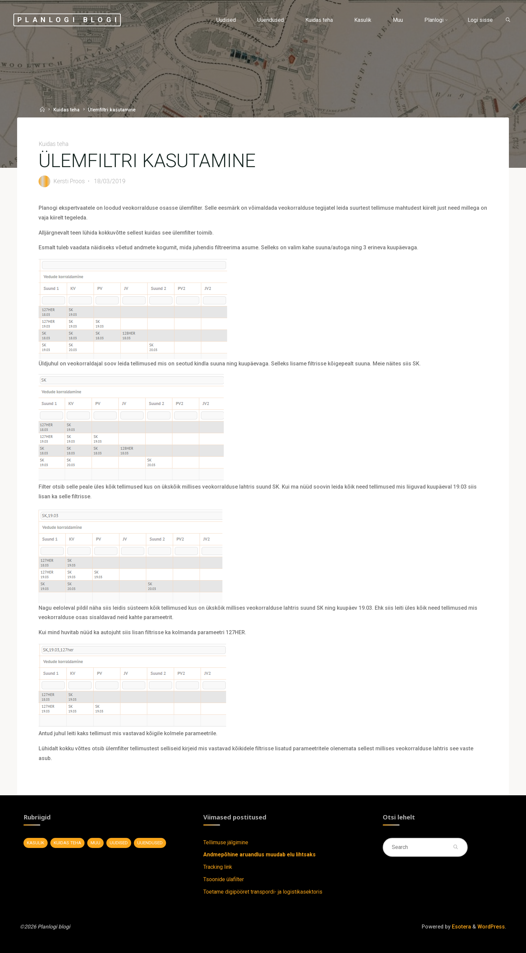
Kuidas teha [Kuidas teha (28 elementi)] (67, 842)
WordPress (491, 926)
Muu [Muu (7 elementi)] (95, 842)
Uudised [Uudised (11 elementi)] (119, 842)
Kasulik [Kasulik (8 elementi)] (35, 842)
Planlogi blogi (68, 20)
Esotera (461, 926)
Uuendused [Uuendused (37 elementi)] (150, 842)
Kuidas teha (66, 110)
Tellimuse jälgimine (225, 842)
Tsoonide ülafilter (223, 879)
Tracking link (217, 867)
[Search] (508, 20)
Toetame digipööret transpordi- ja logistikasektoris (262, 892)
